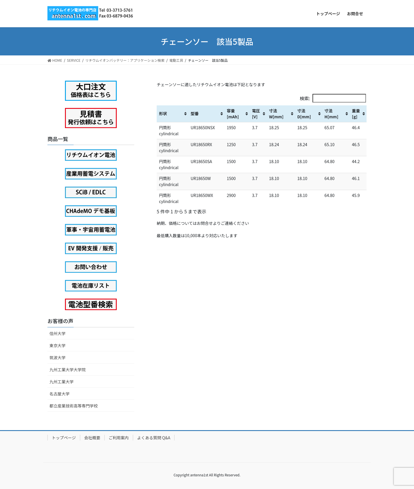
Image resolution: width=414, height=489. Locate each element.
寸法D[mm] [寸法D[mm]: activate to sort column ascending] (304, 113)
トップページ (64, 437)
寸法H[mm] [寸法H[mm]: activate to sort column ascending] (331, 113)
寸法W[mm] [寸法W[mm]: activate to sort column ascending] (276, 113)
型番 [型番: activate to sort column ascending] (195, 113)
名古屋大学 (59, 394)
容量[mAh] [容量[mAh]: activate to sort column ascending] (233, 113)
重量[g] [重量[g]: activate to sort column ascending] (356, 113)
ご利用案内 (119, 437)
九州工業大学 (61, 381)
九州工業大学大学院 (67, 369)
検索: (333, 98)
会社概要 (92, 437)
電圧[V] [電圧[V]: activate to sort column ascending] (256, 113)
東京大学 (57, 345)
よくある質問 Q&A (153, 437)
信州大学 (57, 333)
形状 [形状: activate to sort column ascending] (163, 113)
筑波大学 (57, 357)
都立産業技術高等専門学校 (73, 406)
